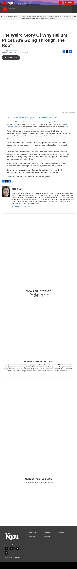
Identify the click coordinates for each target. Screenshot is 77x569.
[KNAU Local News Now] (38, 250)
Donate (69, 3)
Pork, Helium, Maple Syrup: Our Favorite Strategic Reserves (36, 118)
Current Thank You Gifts (38, 479)
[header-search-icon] (60, 3)
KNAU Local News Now (38, 290)
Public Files (31, 536)
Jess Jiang (13, 51)
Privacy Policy (32, 532)
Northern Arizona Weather (38, 361)
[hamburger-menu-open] (4, 3)
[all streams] (74, 9)
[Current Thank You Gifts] (38, 426)
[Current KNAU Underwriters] (38, 502)
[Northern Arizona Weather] (38, 330)
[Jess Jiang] (6, 191)
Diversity (61, 532)
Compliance (47, 536)
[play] (5, 9)
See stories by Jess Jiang (21, 206)
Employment (47, 532)
